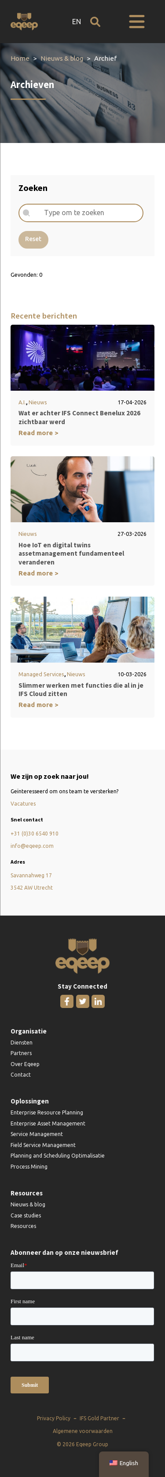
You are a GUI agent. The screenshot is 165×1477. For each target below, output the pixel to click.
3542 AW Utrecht (32, 888)
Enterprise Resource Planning (47, 1112)
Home (20, 58)
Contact (21, 1075)
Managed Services (41, 674)
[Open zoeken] (95, 21)
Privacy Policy (53, 1418)
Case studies (26, 1215)
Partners (21, 1053)
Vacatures (23, 803)
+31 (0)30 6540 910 (35, 833)
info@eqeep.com (32, 846)
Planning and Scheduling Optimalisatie (58, 1155)
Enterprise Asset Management (48, 1123)
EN (76, 22)
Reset (33, 238)
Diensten (22, 1042)
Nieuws (38, 402)
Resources (23, 1226)
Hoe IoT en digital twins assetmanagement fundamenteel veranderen (71, 553)
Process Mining (29, 1166)
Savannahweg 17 (31, 875)
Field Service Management (43, 1145)
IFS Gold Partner (99, 1418)
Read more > (38, 432)
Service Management (37, 1134)
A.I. (22, 402)
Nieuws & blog (61, 58)
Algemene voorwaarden (83, 1431)
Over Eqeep (25, 1064)
